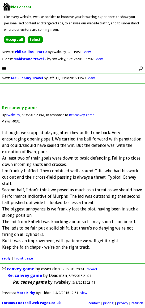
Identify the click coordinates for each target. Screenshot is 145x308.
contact (94, 303)
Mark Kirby (25, 293)
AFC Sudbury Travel (27, 78)
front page (23, 258)
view (87, 52)
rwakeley (13, 115)
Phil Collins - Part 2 (31, 52)
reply (6, 258)
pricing (108, 303)
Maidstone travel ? (30, 59)
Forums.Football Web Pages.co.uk (31, 303)
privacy (122, 303)
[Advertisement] (72, 95)
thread (92, 269)
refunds (137, 303)
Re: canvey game (81, 115)
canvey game (20, 268)
